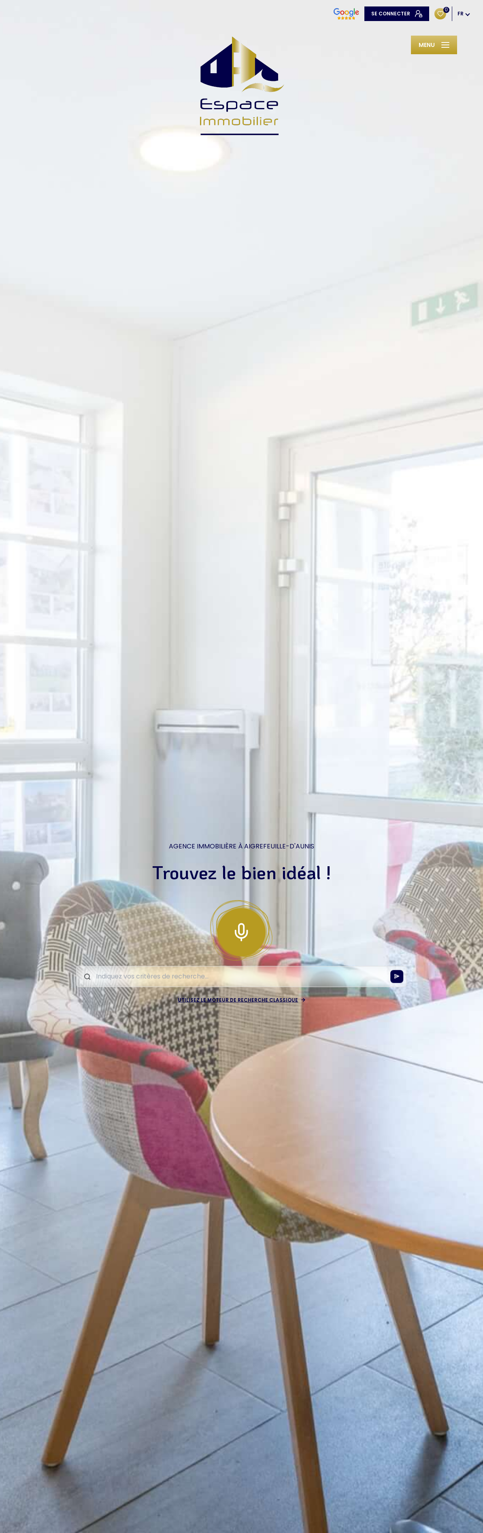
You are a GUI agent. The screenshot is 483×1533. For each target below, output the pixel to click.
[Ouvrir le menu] (434, 45)
